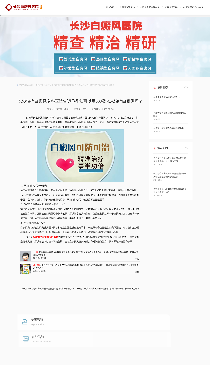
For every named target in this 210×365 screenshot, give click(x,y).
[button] (185, 87)
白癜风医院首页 (26, 334)
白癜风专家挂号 (64, 334)
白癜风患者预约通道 (193, 7)
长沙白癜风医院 (42, 85)
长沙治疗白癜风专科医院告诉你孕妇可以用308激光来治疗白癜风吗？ (83, 85)
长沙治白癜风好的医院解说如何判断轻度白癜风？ (51, 288)
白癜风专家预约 (127, 7)
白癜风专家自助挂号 (150, 7)
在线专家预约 (171, 7)
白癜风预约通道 (103, 334)
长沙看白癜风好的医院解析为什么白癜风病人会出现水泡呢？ (111, 288)
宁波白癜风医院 (26, 85)
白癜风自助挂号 (84, 334)
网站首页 (109, 7)
